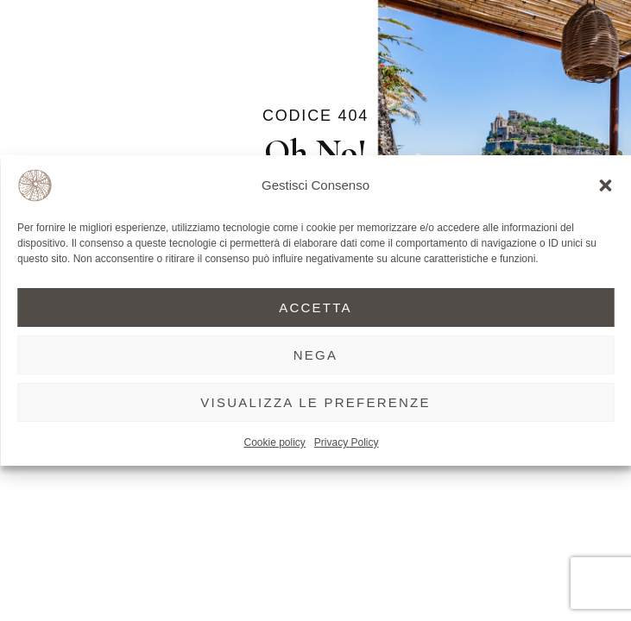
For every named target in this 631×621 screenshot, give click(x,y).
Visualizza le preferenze (315, 402)
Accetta (315, 307)
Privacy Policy (346, 442)
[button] (605, 185)
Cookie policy (274, 442)
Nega (315, 355)
